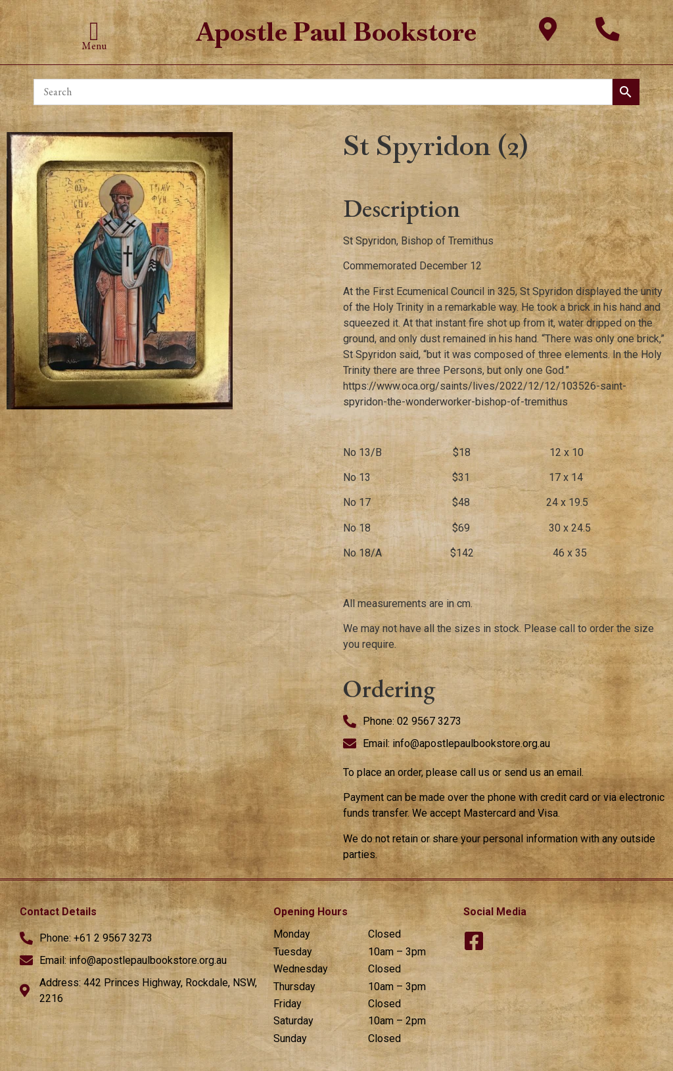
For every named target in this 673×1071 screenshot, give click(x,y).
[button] (94, 31)
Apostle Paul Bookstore (336, 32)
